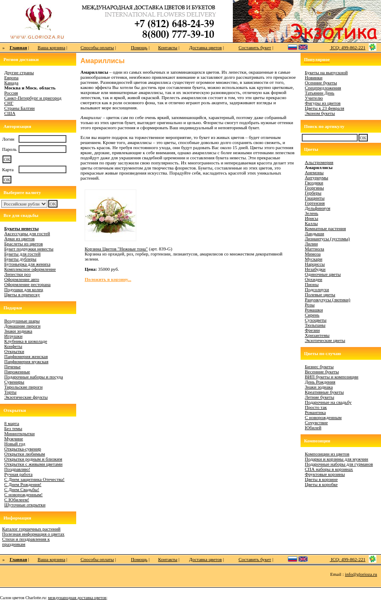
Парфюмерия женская (26, 356)
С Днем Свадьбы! (21, 489)
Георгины (314, 187)
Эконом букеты (320, 113)
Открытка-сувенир (22, 448)
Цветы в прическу (22, 294)
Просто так (316, 407)
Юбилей (313, 427)
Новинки (314, 77)
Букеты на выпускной (326, 72)
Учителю (314, 97)
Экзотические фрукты (26, 397)
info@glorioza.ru (361, 574)
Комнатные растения (325, 228)
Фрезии (312, 330)
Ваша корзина (51, 47)
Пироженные (17, 371)
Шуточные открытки (24, 504)
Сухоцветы (315, 319)
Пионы (312, 284)
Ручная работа (18, 474)
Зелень (311, 213)
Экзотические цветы (325, 340)
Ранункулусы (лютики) (327, 299)
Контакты (167, 47)
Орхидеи (313, 279)
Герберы (313, 192)
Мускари (313, 258)
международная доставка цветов (77, 597)
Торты (10, 391)
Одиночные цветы (323, 274)
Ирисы (311, 218)
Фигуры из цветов (322, 103)
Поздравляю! (17, 469)
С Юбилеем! (16, 499)
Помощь (139, 47)
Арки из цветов (19, 238)
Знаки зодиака (18, 330)
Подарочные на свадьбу (328, 402)
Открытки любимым (24, 453)
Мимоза (312, 253)
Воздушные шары (22, 320)
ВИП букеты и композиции (332, 376)
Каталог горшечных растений (31, 528)
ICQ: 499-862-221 (347, 47)
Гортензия (315, 203)
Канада (11, 82)
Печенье (12, 366)
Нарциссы (315, 264)
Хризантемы (317, 335)
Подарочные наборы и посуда (33, 376)
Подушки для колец (23, 289)
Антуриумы (316, 177)
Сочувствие (316, 422)
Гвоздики (314, 182)
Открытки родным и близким (33, 458)
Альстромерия (319, 162)
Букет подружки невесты (28, 248)
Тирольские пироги (23, 386)
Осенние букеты (321, 82)
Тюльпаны (315, 325)
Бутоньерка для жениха (27, 264)
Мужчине (13, 438)
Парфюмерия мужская (26, 361)
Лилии (311, 243)
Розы (310, 304)
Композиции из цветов (327, 453)
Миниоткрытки (19, 433)
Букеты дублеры (20, 258)
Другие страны (19, 72)
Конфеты (13, 346)
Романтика (315, 412)
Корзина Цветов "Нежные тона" (116, 248)
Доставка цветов (205, 47)
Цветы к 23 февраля (324, 108)
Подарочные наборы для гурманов (339, 464)
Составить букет (254, 47)
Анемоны (314, 172)
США (9, 113)
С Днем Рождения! (22, 484)
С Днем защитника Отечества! (34, 479)
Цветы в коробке (321, 484)
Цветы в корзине (321, 479)
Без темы (13, 428)
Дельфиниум (317, 208)
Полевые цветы (320, 294)
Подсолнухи (317, 289)
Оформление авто (21, 279)
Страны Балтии (19, 108)
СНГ (9, 103)
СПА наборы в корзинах (329, 469)
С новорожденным (323, 417)
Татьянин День (319, 92)
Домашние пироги (22, 325)
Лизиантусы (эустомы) (327, 238)
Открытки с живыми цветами (33, 464)
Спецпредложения (323, 87)
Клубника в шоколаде (25, 341)
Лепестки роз (17, 274)
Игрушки (13, 336)
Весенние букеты (322, 371)
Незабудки (315, 269)
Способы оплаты (97, 47)
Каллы (311, 223)
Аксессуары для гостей (27, 233)
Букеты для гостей (22, 253)
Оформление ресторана (27, 284)
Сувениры (14, 381)
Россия (11, 92)
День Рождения (320, 381)
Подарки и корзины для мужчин (336, 458)
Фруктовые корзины (325, 474)
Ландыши (314, 233)
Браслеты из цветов (23, 243)
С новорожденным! (23, 494)
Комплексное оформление (30, 269)
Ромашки (314, 309)
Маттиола (314, 248)
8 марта (11, 423)
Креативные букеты (324, 391)
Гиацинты (315, 197)
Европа (11, 77)
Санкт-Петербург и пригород (32, 97)
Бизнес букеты (319, 366)
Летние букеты (319, 397)
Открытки (14, 351)
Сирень (312, 314)
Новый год (14, 443)
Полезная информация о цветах (33, 533)
